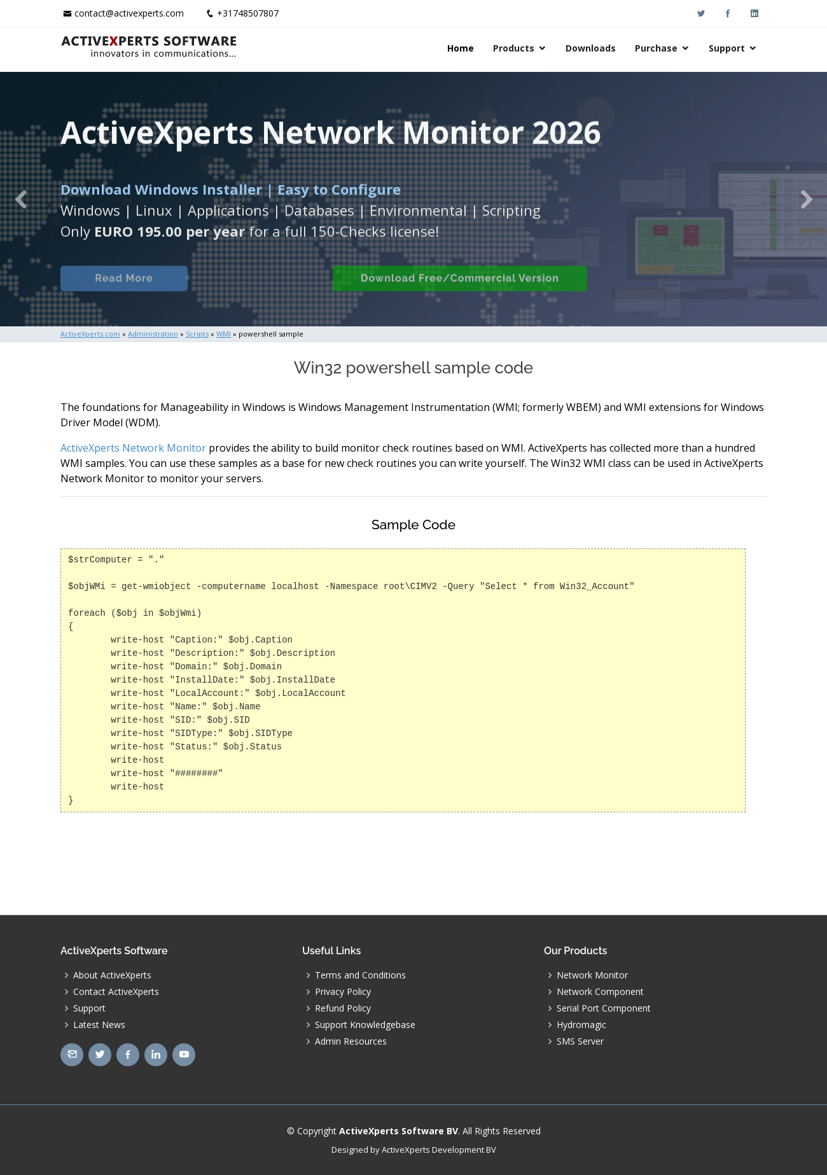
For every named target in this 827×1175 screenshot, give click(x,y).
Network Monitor (592, 975)
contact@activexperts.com (129, 13)
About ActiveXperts (112, 975)
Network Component (600, 991)
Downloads (591, 48)
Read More (124, 291)
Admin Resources (351, 1041)
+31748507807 (248, 13)
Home (460, 48)
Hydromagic (581, 1024)
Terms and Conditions (360, 975)
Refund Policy (343, 1008)
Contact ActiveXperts (116, 991)
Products (513, 48)
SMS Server (580, 1041)
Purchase (656, 48)
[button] (20, 199)
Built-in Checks (260, 291)
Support (727, 48)
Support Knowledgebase (365, 1024)
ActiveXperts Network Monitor (133, 448)
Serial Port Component (604, 1008)
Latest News (99, 1024)
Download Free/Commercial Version (460, 291)
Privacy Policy (343, 991)
